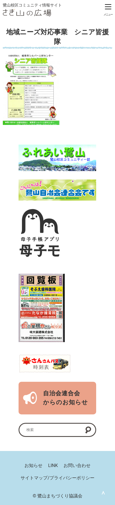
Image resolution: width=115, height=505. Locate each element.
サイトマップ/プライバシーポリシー (57, 478)
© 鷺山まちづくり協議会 (57, 496)
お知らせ (33, 465)
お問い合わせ (77, 465)
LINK (53, 465)
